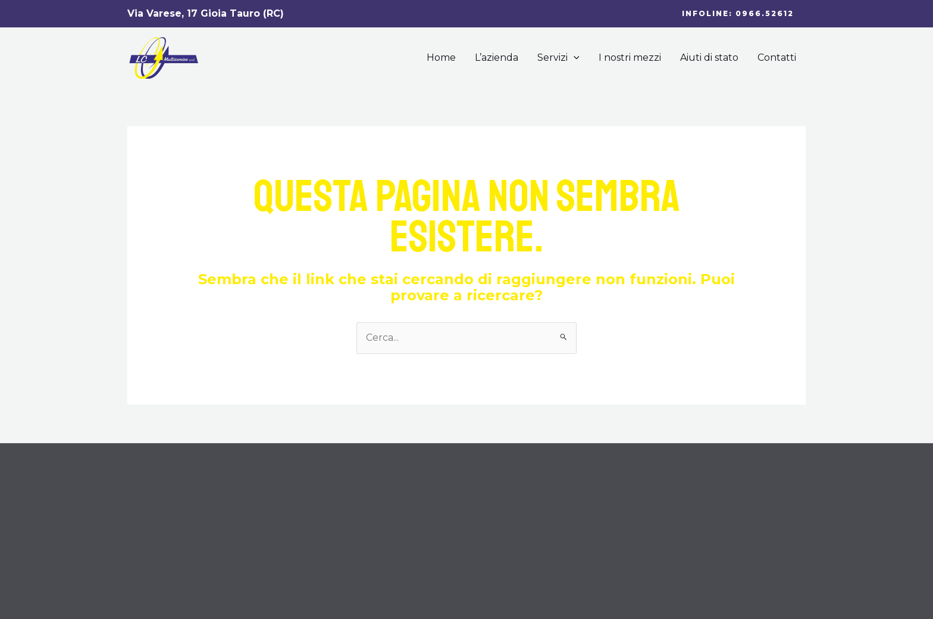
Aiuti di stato (709, 57)
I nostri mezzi (630, 57)
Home (441, 57)
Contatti (776, 57)
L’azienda (496, 57)
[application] (574, 58)
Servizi (558, 58)
